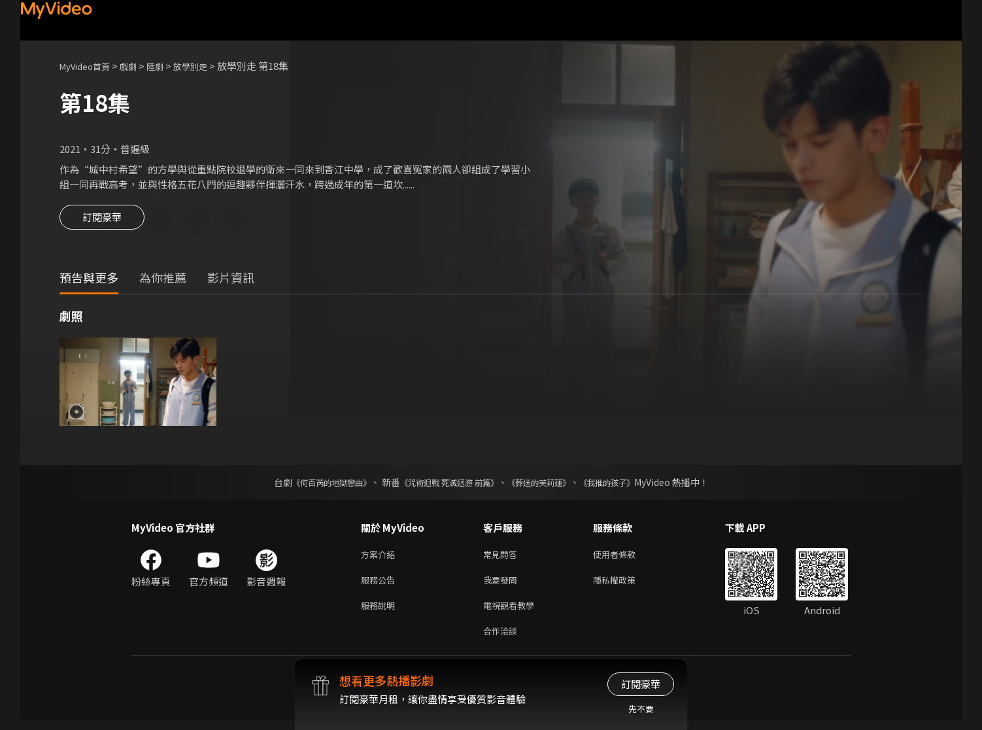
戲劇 (138, 66)
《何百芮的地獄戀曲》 (314, 484)
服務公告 (380, 584)
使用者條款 (625, 557)
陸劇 (168, 66)
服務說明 (380, 612)
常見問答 (502, 557)
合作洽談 (502, 639)
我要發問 (502, 584)
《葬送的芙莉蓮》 (548, 484)
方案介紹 (380, 557)
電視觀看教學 (512, 612)
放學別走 (207, 66)
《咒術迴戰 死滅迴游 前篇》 (446, 484)
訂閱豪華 (102, 221)
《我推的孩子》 (626, 484)
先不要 (641, 709)
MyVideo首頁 (89, 66)
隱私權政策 (625, 584)
